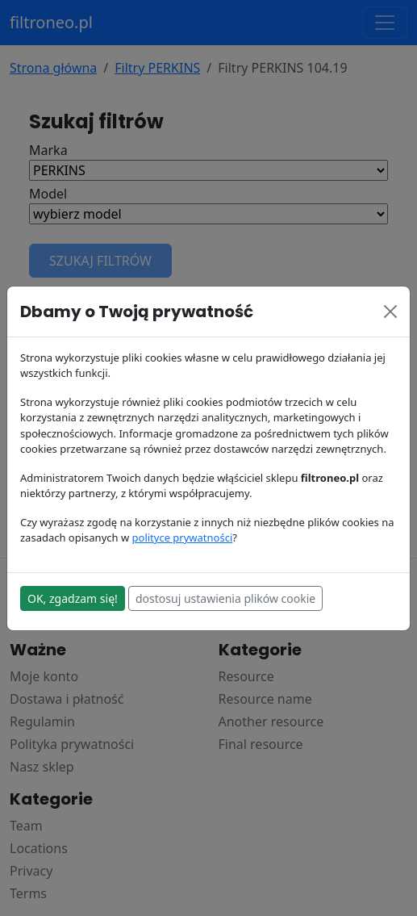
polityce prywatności (182, 537)
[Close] (390, 311)
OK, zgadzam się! (72, 598)
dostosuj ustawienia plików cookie (225, 598)
